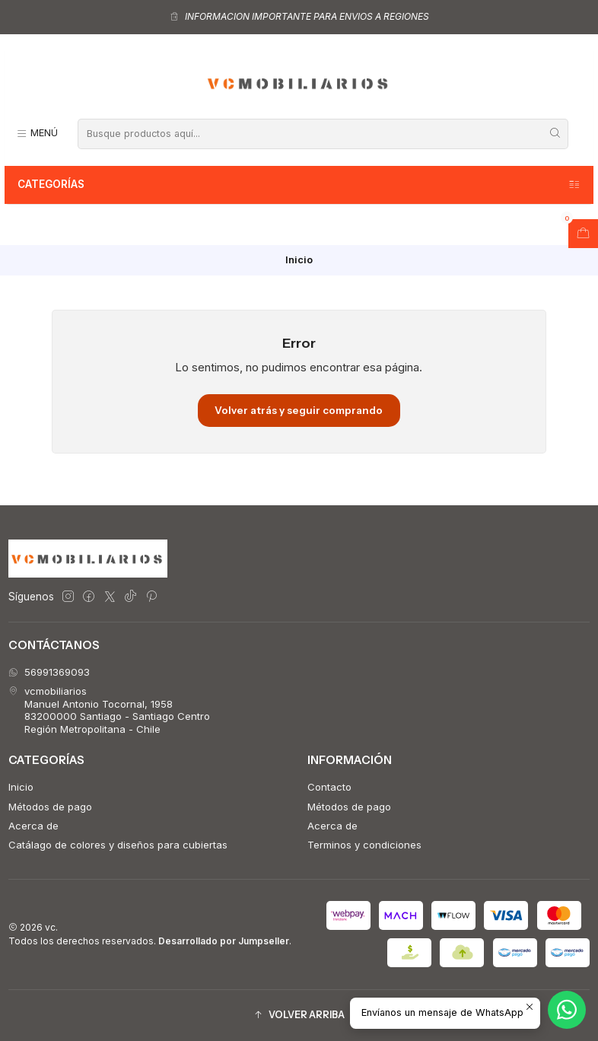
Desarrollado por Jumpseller (223, 941)
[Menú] (37, 133)
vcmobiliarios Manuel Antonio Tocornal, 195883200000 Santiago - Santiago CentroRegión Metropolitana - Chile (109, 709)
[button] (299, 1015)
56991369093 (49, 672)
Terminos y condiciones (364, 845)
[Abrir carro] (583, 233)
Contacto (329, 787)
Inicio (20, 787)
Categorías (299, 185)
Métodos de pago (50, 807)
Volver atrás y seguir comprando (299, 410)
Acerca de (33, 826)
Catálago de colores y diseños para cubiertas (117, 845)
